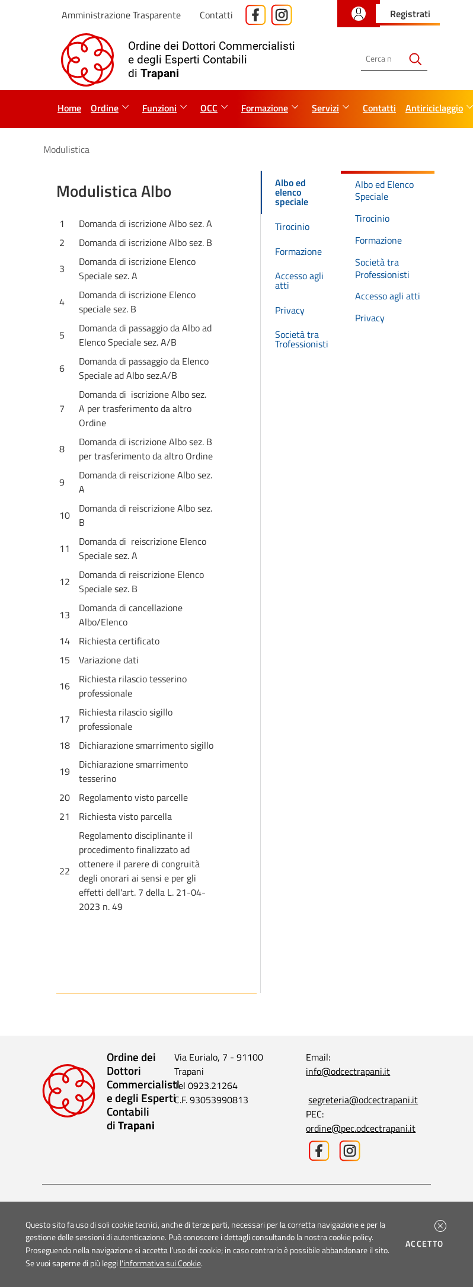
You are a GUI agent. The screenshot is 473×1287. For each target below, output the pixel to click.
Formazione (298, 251)
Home (69, 108)
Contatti (216, 15)
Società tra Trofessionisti (301, 339)
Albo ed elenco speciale (291, 192)
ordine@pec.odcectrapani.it (361, 1128)
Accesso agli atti (299, 280)
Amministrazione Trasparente (121, 15)
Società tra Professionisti (382, 268)
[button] (440, 1226)
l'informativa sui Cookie (160, 1263)
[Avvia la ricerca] (415, 59)
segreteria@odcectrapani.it (363, 1100)
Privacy (290, 310)
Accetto (426, 1243)
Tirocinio (292, 226)
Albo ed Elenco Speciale (384, 190)
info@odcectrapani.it (348, 1071)
